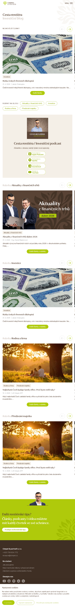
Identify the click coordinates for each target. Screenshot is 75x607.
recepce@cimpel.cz (10, 555)
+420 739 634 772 (10, 552)
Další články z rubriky (37, 251)
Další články (37, 92)
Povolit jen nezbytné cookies (47, 602)
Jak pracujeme (8, 565)
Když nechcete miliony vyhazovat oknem (18, 568)
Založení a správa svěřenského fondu (17, 571)
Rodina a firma (10, 108)
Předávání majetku (29, 108)
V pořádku (8, 602)
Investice (51, 103)
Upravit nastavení (25, 602)
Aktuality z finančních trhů (32, 103)
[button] (62, 29)
